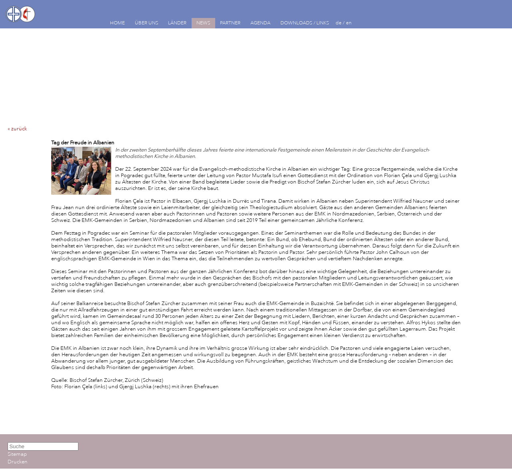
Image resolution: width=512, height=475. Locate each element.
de (339, 23)
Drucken (18, 462)
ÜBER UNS (146, 23)
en (349, 23)
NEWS (203, 23)
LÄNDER (177, 23)
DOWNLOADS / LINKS (304, 23)
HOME (117, 23)
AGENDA (260, 23)
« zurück (17, 129)
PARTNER (230, 23)
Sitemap (17, 454)
